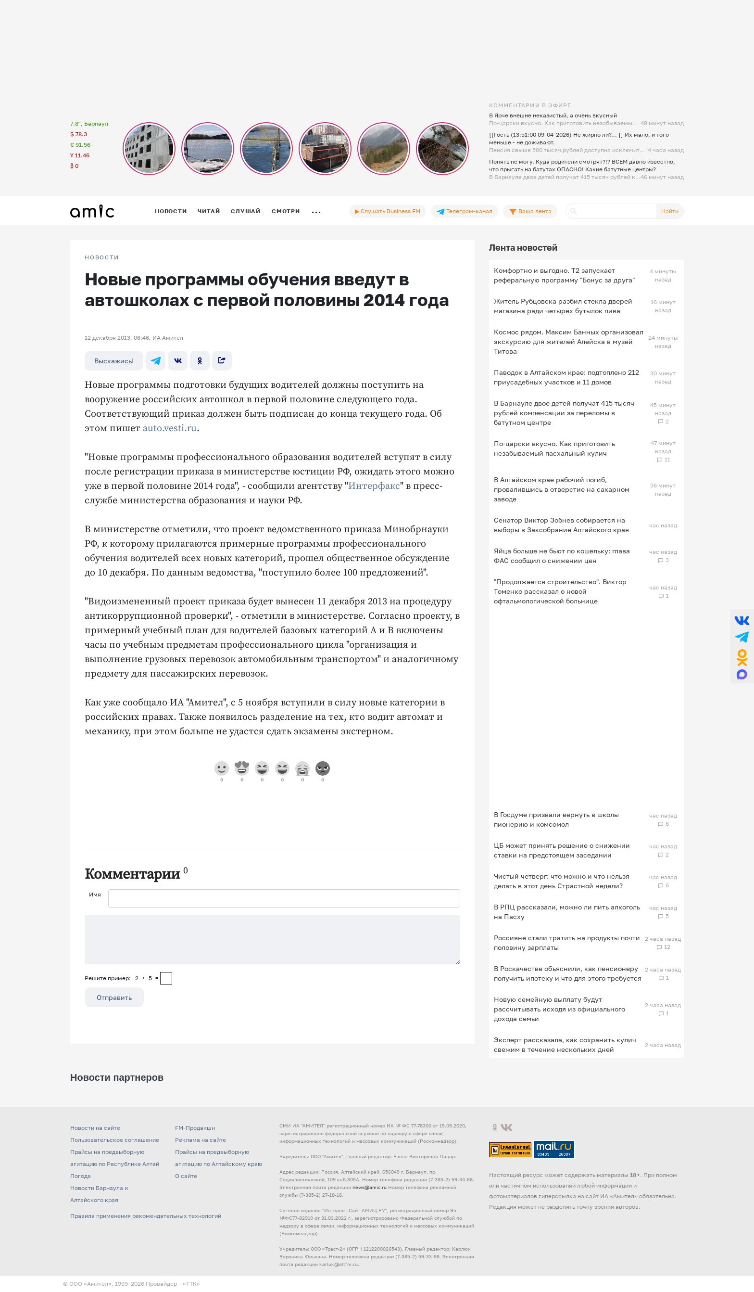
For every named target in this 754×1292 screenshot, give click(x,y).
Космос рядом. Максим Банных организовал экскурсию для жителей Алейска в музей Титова (568, 341)
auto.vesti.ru (170, 428)
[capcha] (166, 978)
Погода (80, 1175)
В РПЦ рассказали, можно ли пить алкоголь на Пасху (567, 912)
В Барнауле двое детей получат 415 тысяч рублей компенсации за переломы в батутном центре (564, 412)
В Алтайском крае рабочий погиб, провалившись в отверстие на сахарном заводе (561, 489)
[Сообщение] (272, 939)
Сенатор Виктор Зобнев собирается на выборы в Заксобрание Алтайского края (561, 525)
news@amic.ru (369, 1187)
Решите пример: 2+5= (122, 978)
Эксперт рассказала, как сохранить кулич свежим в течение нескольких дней (565, 1044)
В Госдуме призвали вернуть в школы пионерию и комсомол (556, 819)
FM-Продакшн (195, 1127)
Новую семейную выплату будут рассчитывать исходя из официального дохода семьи (559, 1009)
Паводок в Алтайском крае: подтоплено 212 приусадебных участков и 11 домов (566, 377)
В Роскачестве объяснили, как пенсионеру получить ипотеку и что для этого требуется (567, 973)
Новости (171, 211)
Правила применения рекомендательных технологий (145, 1215)
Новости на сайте (95, 1127)
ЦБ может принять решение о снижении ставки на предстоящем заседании (562, 850)
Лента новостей (523, 247)
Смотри (286, 211)
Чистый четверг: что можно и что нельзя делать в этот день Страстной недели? (561, 881)
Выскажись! (114, 361)
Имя (95, 894)
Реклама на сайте (200, 1139)
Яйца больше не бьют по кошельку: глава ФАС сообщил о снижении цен (562, 555)
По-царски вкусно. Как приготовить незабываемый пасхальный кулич (554, 448)
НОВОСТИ (102, 257)
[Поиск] (611, 211)
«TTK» (191, 1283)
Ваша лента (530, 211)
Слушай (246, 211)
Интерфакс (374, 486)
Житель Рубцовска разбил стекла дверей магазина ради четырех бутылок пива (563, 306)
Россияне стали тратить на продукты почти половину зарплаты (567, 942)
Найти (670, 211)
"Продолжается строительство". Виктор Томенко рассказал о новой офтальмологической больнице (560, 591)
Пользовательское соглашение (114, 1139)
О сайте (186, 1175)
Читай (209, 211)
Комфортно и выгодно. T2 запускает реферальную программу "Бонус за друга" (564, 275)
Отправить (114, 997)
